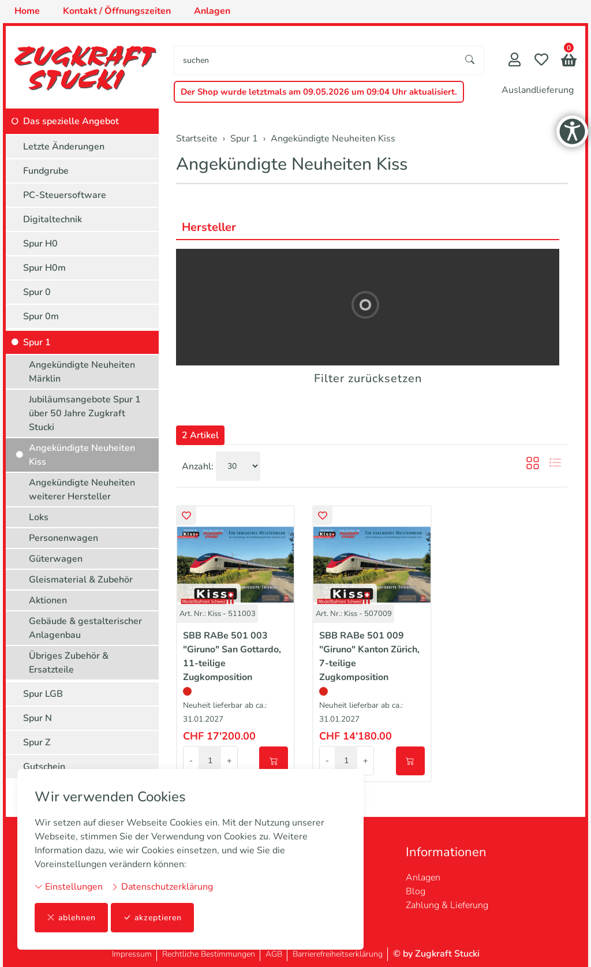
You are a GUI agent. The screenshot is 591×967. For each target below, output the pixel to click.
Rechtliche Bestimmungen (208, 954)
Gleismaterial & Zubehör (81, 579)
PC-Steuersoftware (64, 195)
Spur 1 (37, 342)
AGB (273, 954)
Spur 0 (37, 292)
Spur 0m (41, 316)
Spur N (37, 718)
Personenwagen (63, 538)
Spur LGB (43, 694)
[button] (569, 61)
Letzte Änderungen (63, 146)
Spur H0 (40, 243)
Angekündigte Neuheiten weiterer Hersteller (82, 489)
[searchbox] (315, 60)
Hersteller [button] (209, 227)
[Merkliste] (541, 61)
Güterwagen (56, 558)
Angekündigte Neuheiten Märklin (82, 372)
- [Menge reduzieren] (191, 760)
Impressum (132, 954)
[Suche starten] (470, 60)
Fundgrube (46, 171)
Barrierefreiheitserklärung (338, 954)
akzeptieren (152, 918)
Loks (38, 517)
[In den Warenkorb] (273, 760)
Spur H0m (44, 268)
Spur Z (37, 742)
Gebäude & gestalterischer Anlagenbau (85, 628)
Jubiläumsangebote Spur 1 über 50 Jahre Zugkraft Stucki (85, 413)
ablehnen (71, 918)
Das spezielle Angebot (71, 121)
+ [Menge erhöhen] (229, 760)
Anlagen (423, 877)
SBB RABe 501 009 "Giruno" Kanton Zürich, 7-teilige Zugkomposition (369, 656)
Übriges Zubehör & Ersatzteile (69, 662)
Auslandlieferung (538, 90)
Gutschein (44, 766)
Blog (415, 891)
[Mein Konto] (514, 61)
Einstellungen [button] (69, 886)
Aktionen (48, 600)
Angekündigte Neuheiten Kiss (291, 164)
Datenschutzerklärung (162, 886)
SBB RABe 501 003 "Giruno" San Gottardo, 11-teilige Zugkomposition (232, 656)
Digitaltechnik (52, 219)
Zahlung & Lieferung (447, 905)
